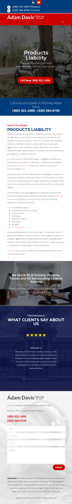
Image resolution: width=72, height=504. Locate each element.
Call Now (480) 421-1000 (35, 80)
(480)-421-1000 (16, 416)
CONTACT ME (23, 165)
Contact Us (11, 250)
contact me (58, 196)
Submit (58, 467)
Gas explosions (18, 227)
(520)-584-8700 (16, 421)
